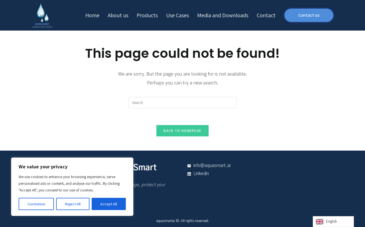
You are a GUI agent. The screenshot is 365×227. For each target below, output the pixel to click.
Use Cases (177, 15)
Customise (36, 203)
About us (118, 15)
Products (147, 15)
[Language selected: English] (333, 221)
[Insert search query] (182, 102)
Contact (266, 15)
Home (92, 15)
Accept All (108, 203)
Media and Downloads (222, 15)
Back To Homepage (183, 130)
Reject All (73, 203)
